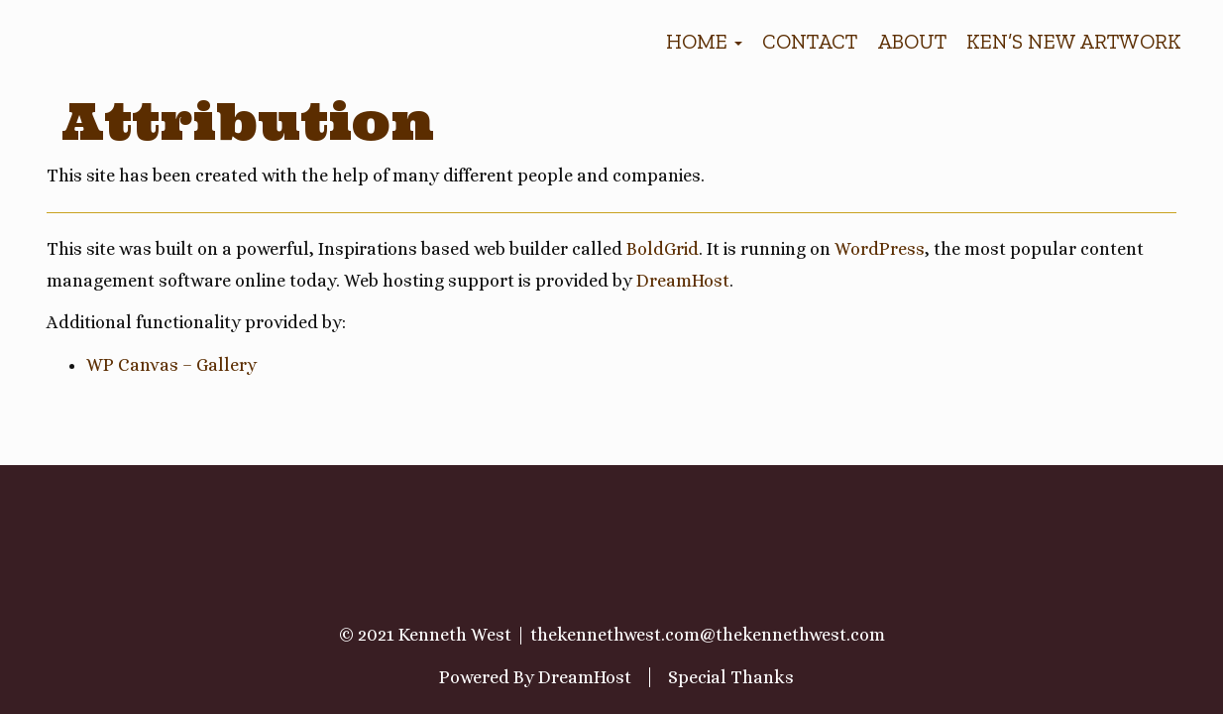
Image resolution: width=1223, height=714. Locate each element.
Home (704, 41)
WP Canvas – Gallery (171, 365)
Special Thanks (731, 677)
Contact (809, 41)
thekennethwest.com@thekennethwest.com (707, 635)
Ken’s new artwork (1073, 41)
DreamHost (682, 281)
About (911, 41)
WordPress (879, 249)
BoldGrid (662, 249)
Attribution (247, 121)
